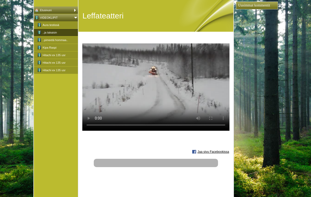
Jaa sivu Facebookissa (213, 152)
